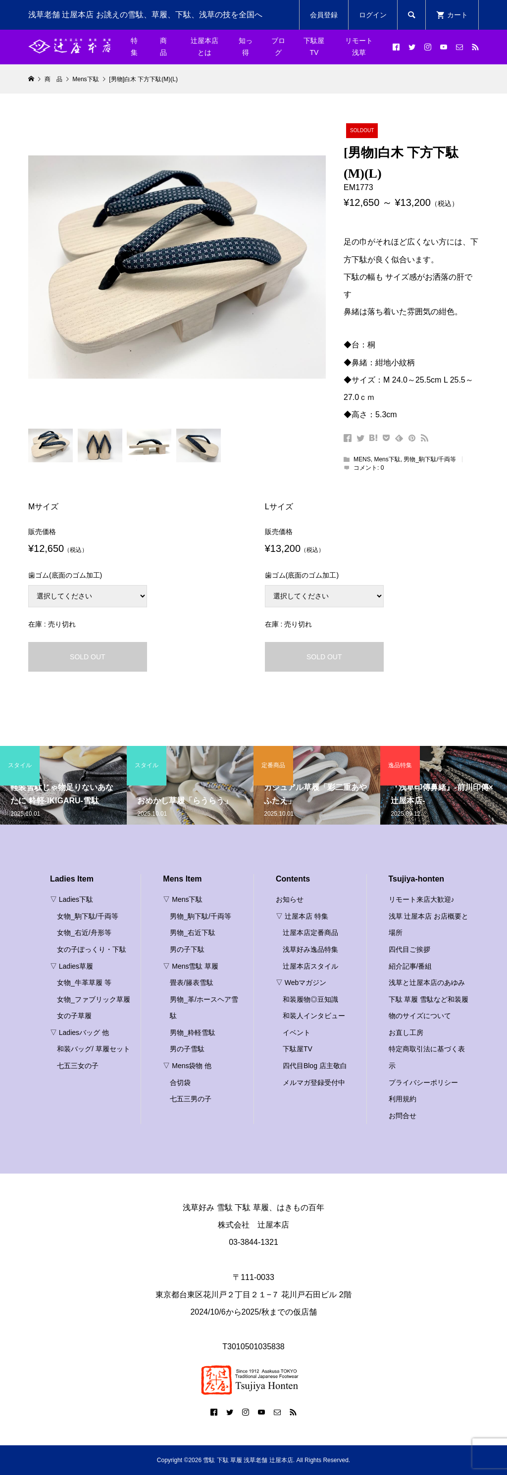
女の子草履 (74, 1016)
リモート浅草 (359, 46)
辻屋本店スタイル (310, 966)
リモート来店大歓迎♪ (422, 899)
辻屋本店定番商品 (310, 932)
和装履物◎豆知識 (310, 999)
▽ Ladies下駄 (71, 899)
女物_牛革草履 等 (84, 982)
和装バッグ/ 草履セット (93, 1049)
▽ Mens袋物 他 (187, 1066)
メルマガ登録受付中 (314, 1082)
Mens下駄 (387, 459)
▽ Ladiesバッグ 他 (79, 1032)
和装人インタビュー (314, 1016)
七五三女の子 (78, 1066)
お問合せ (402, 1116)
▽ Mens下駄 (183, 899)
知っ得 (246, 46)
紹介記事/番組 (410, 966)
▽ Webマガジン (301, 982)
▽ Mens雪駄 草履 (190, 966)
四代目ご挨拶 (409, 949)
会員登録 (324, 15)
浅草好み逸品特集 (310, 949)
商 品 (167, 46)
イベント (296, 1032)
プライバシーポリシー (423, 1082)
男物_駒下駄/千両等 (430, 459)
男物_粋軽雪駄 (192, 1032)
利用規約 (402, 1099)
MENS (362, 459)
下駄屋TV (314, 46)
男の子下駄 (187, 949)
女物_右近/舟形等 (84, 932)
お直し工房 (406, 1032)
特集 (134, 46)
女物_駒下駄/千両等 (87, 916)
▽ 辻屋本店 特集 (302, 916)
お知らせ (290, 899)
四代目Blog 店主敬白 (315, 1066)
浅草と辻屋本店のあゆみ (427, 982)
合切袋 (180, 1082)
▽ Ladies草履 (71, 966)
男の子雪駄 (187, 1049)
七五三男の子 (190, 1099)
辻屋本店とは (204, 46)
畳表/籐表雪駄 (191, 982)
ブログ (278, 46)
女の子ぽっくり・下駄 (91, 949)
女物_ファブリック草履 (93, 999)
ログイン (373, 15)
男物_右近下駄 (192, 932)
